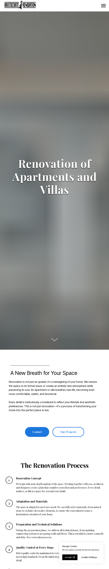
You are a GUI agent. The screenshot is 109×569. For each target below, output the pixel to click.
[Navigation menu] (103, 5)
